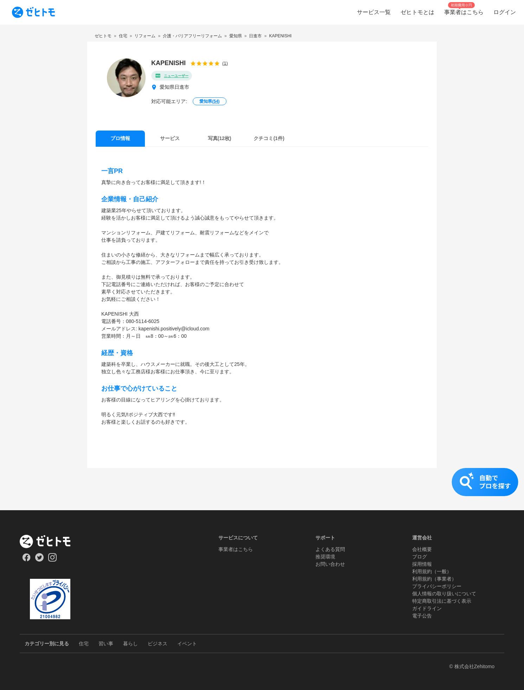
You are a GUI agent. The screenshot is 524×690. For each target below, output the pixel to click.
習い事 (105, 643)
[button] (262, 489)
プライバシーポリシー (436, 586)
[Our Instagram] (52, 560)
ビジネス (157, 643)
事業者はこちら (235, 549)
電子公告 (422, 616)
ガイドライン (427, 608)
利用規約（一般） (432, 571)
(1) (225, 63)
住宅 (84, 643)
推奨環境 (325, 556)
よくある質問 (330, 549)
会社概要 (422, 549)
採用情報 (422, 564)
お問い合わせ (330, 564)
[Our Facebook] (26, 560)
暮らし (130, 643)
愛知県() (209, 101)
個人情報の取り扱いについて (444, 593)
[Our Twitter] (39, 560)
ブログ (419, 556)
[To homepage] (33, 12)
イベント (187, 643)
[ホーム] (50, 541)
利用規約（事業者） (434, 579)
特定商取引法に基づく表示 (441, 601)
